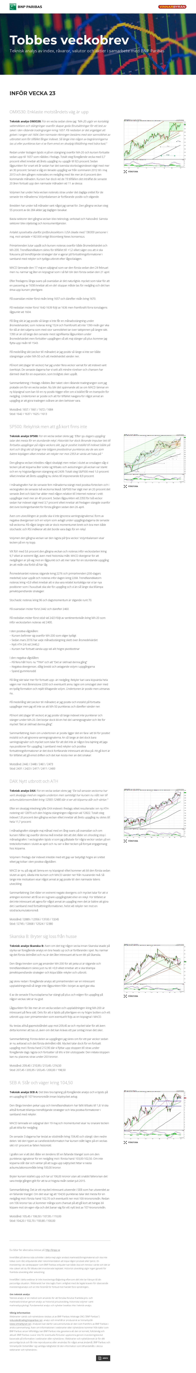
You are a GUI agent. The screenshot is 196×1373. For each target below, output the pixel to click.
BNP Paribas (26, 6)
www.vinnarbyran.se (20, 1323)
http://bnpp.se (53, 1249)
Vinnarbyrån (172, 7)
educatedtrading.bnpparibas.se (26, 1320)
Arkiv (105, 1358)
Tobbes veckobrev (69, 40)
